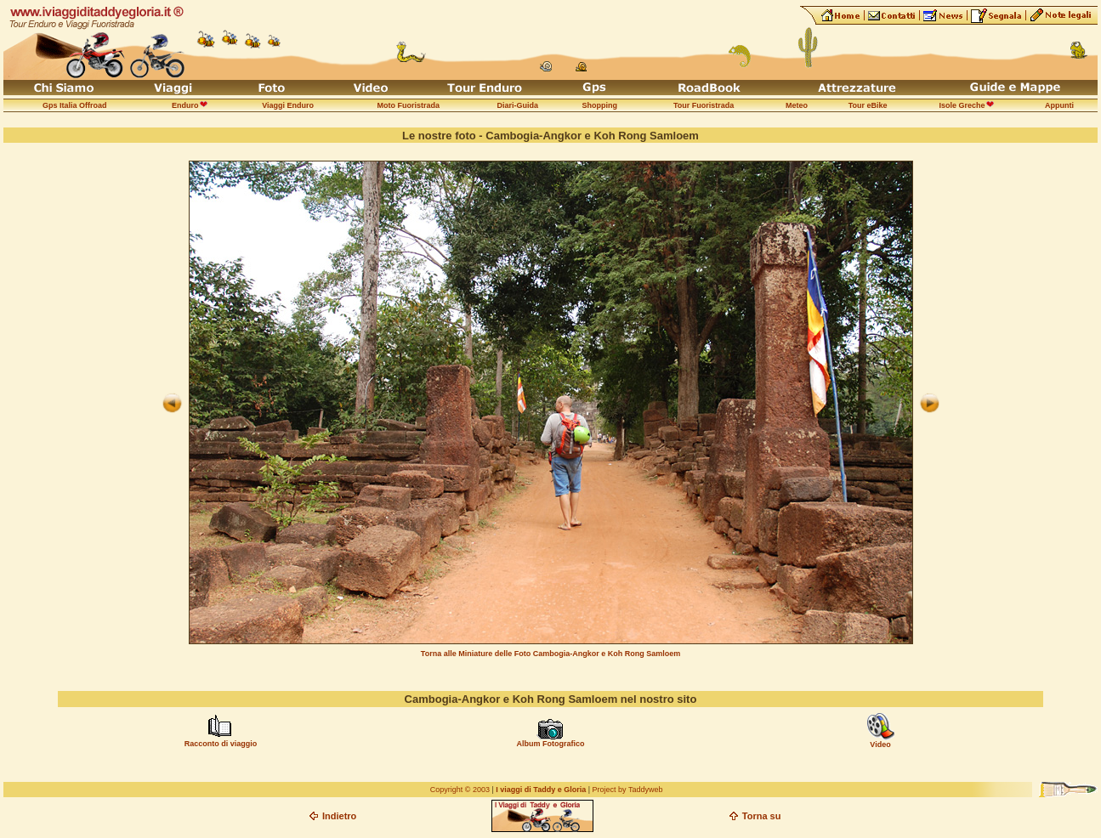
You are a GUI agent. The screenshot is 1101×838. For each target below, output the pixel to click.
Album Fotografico (550, 743)
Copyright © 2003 (460, 789)
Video (880, 744)
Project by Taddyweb (628, 789)
